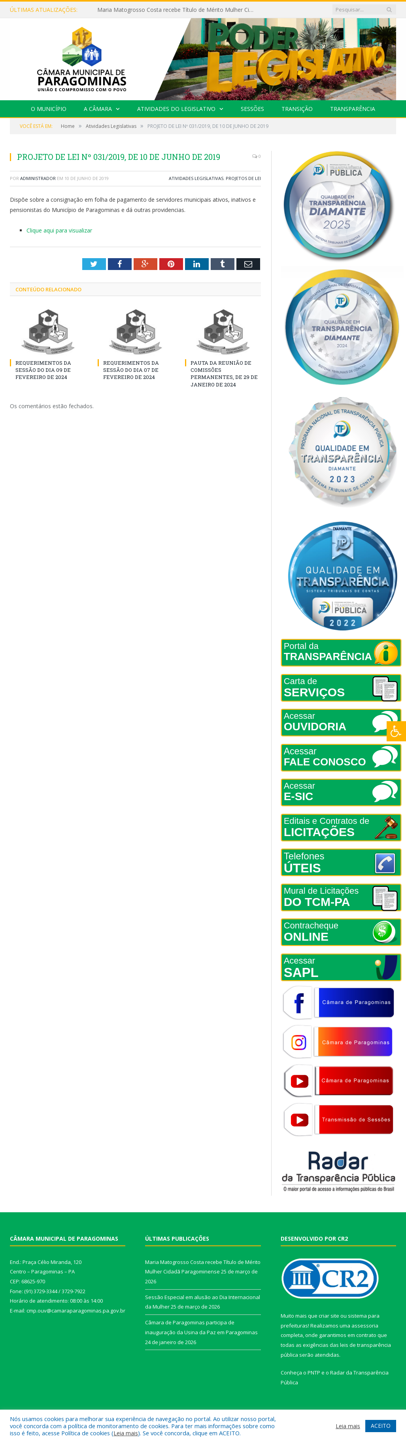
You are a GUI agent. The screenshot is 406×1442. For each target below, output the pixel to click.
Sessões (252, 109)
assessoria (364, 1325)
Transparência (352, 109)
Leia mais (125, 1433)
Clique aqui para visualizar (59, 230)
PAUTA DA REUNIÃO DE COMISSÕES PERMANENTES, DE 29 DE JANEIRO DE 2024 (224, 373)
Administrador (38, 178)
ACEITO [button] (381, 1425)
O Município (48, 109)
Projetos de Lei (243, 178)
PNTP (314, 1372)
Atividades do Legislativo (176, 109)
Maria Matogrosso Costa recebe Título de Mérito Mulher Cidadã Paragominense (178, 9)
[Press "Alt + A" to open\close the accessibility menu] (396, 731)
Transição (297, 109)
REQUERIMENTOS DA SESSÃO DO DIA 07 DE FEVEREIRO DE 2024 (131, 370)
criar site (329, 1315)
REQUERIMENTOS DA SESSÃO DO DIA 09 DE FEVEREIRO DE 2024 (43, 370)
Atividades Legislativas (196, 178)
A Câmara (98, 109)
